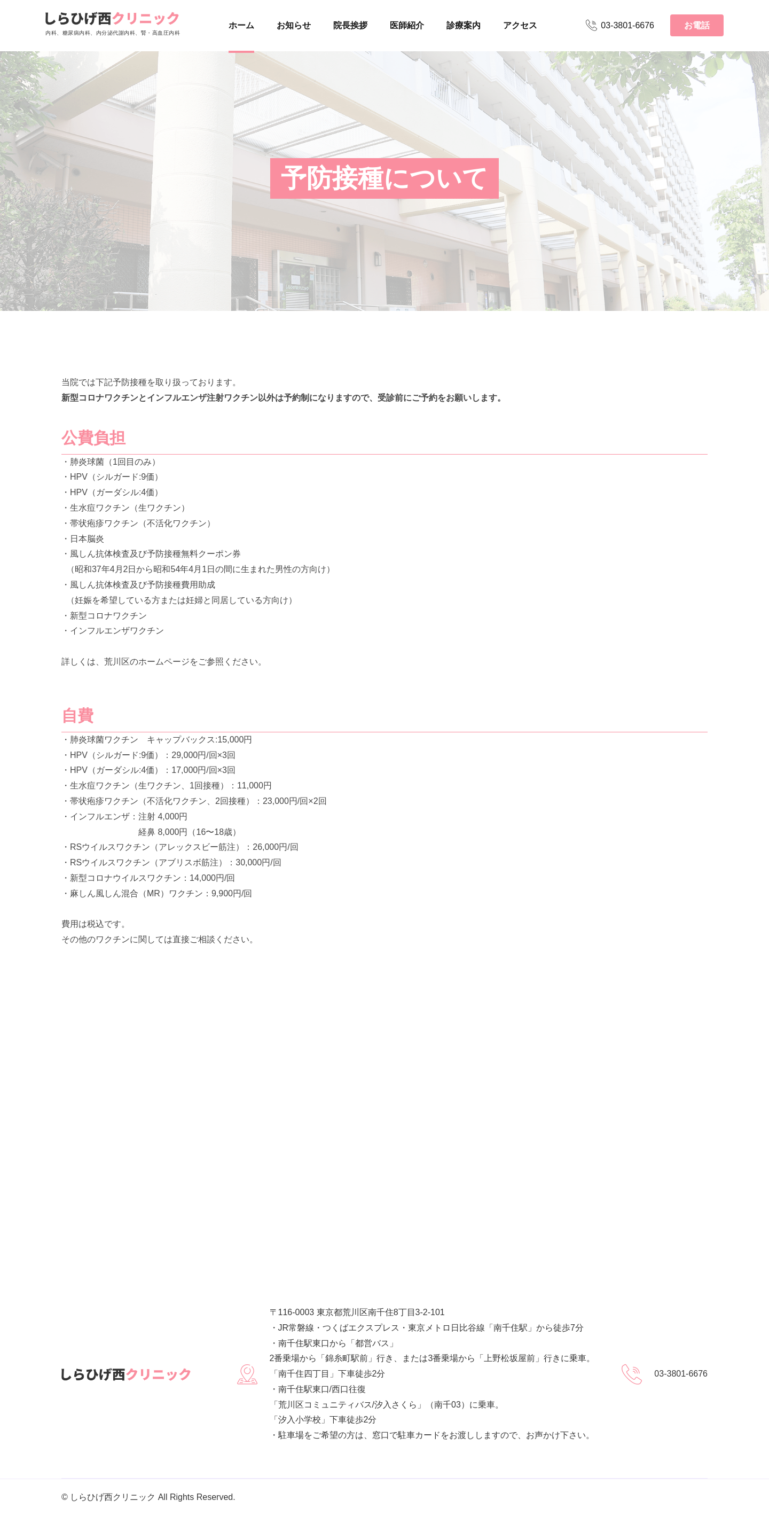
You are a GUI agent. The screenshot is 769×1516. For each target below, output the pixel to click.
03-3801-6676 (620, 25)
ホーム (241, 25)
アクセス (520, 25)
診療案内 (463, 25)
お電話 (697, 25)
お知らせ (294, 25)
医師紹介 (407, 25)
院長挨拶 (350, 25)
